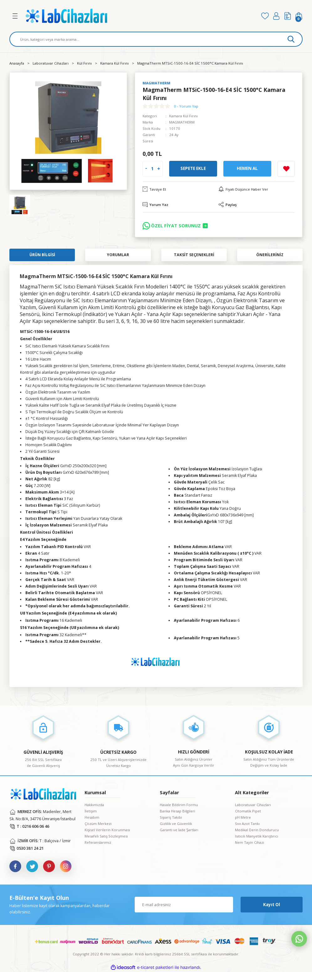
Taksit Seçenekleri (194, 254)
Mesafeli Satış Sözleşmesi (106, 836)
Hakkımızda (94, 804)
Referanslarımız (98, 842)
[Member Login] (276, 16)
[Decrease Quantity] (146, 168)
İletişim (91, 811)
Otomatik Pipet (248, 811)
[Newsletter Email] (184, 904)
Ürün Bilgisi (42, 254)
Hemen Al (247, 168)
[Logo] (139, 16)
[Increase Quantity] (158, 168)
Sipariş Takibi (171, 817)
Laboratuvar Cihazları (253, 804)
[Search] (156, 39)
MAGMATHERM (182, 122)
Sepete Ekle (193, 168)
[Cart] (299, 16)
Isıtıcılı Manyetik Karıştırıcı (256, 836)
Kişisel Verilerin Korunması (107, 829)
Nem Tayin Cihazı (249, 842)
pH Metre (243, 817)
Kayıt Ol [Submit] (271, 904)
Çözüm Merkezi (98, 823)
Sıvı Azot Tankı (247, 823)
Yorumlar (118, 254)
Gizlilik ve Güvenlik (176, 823)
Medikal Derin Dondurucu (257, 829)
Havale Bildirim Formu (179, 804)
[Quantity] (152, 168)
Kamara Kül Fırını (183, 116)
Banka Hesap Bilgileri (177, 811)
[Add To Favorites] (286, 169)
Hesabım (92, 817)
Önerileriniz (269, 254)
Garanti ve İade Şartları (179, 829)
